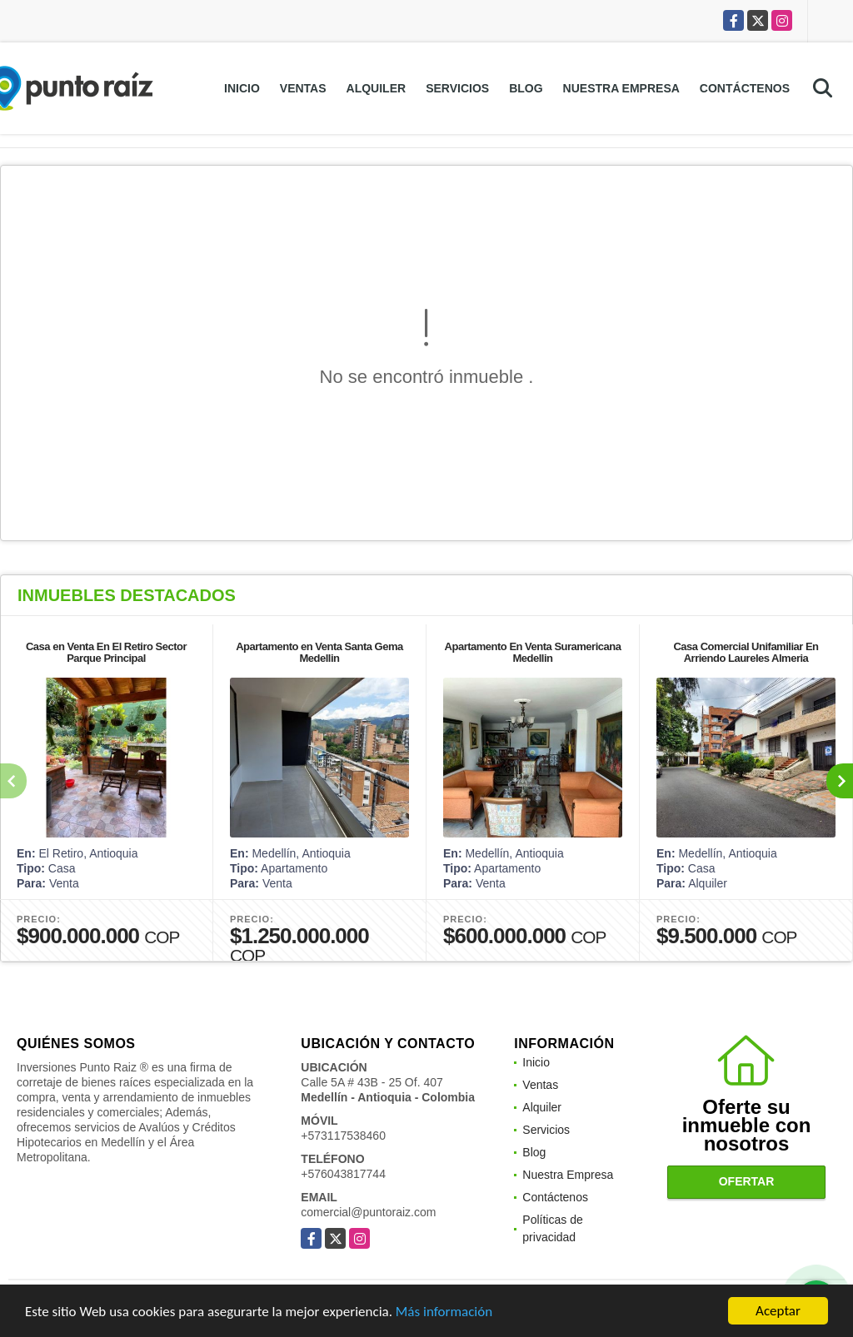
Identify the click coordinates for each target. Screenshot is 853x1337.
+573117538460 (343, 1135)
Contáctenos (745, 88)
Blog (525, 88)
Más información (444, 1311)
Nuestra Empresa (621, 88)
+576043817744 (343, 1173)
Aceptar (778, 1311)
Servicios (457, 88)
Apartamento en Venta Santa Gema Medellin (319, 652)
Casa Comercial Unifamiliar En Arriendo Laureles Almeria (745, 652)
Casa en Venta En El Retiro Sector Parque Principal (106, 652)
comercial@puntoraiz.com (368, 1212)
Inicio (242, 88)
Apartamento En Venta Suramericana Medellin (533, 652)
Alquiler (377, 88)
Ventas (303, 88)
